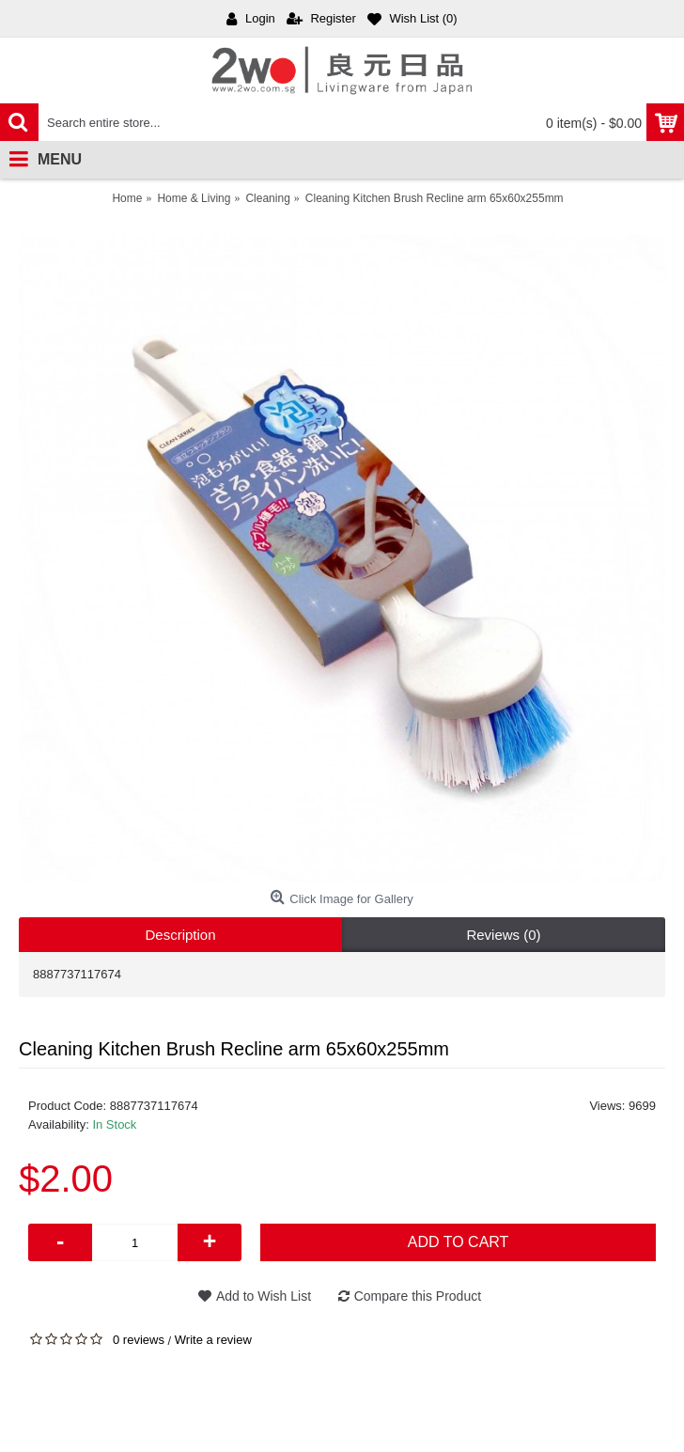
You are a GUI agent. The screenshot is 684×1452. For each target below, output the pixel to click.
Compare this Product (417, 1296)
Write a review (213, 1340)
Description (180, 935)
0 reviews (138, 1340)
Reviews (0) (503, 935)
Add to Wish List (263, 1296)
